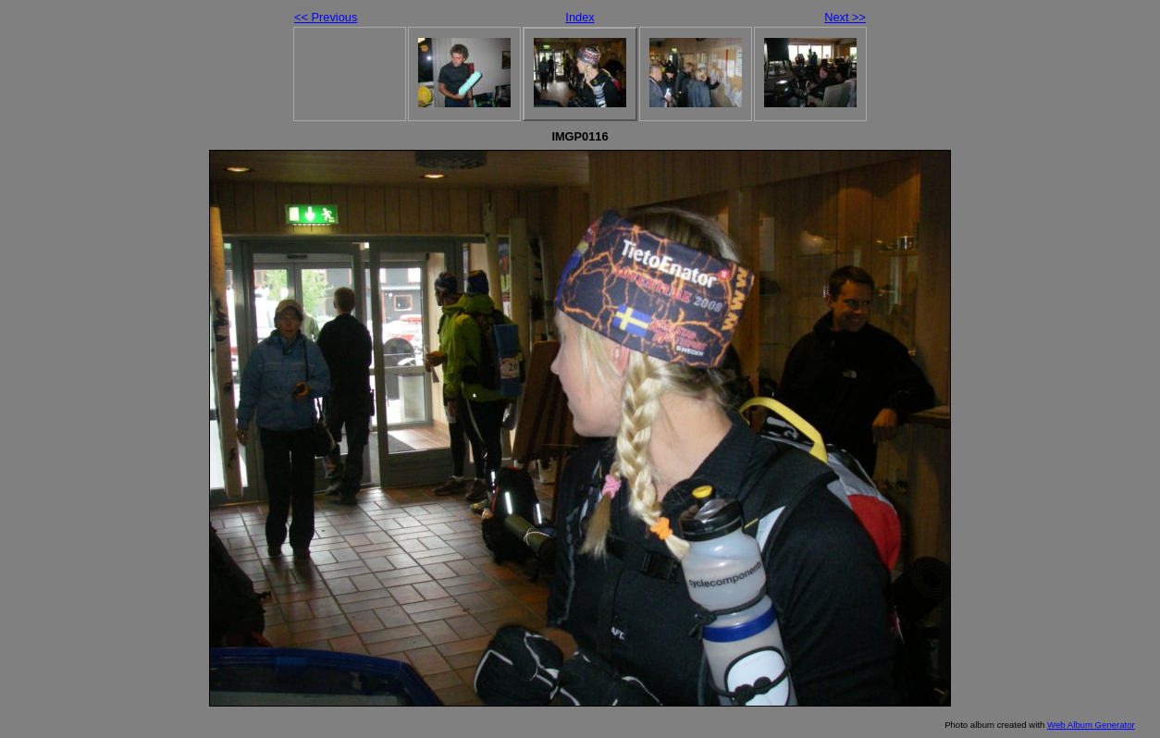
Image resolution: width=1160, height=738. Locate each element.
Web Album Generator (1091, 725)
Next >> (845, 17)
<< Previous (325, 17)
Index (579, 17)
